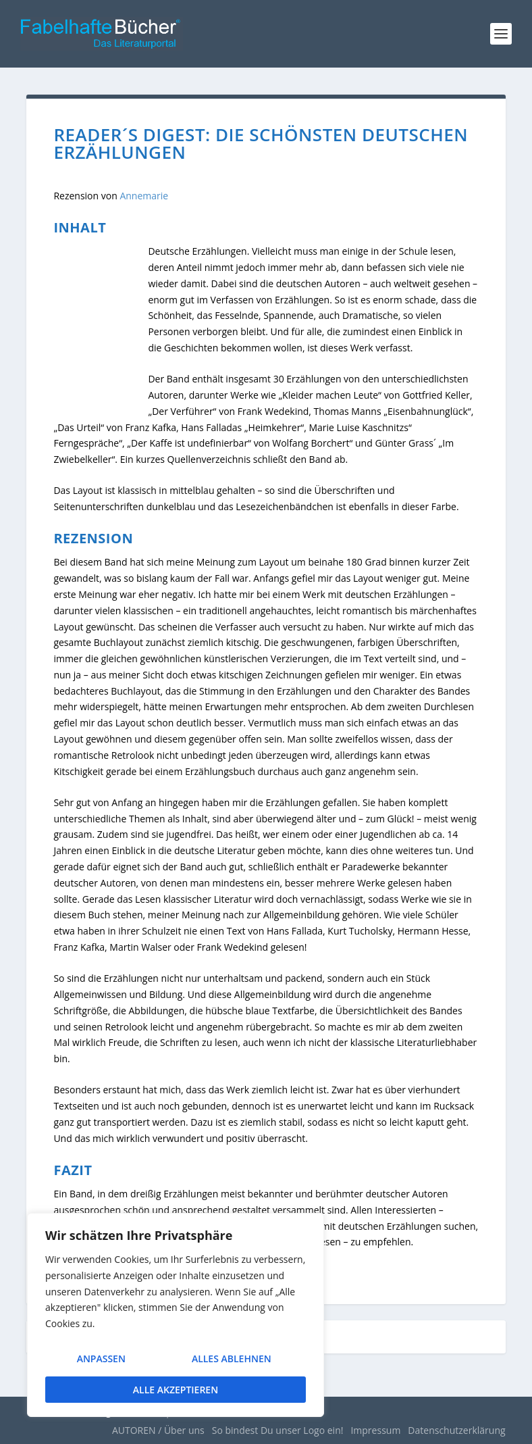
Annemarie (143, 195)
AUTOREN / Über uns (158, 1430)
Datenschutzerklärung (456, 1430)
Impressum (375, 1430)
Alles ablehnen (230, 1363)
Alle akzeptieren (175, 1389)
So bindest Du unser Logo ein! (278, 1430)
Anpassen (100, 1363)
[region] (175, 1318)
